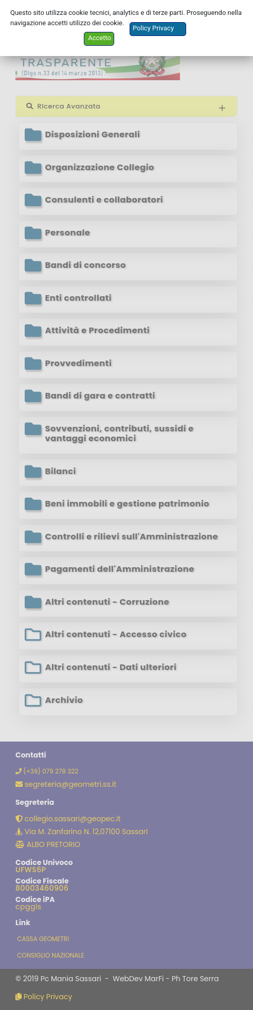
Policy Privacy (153, 28)
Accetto (99, 38)
